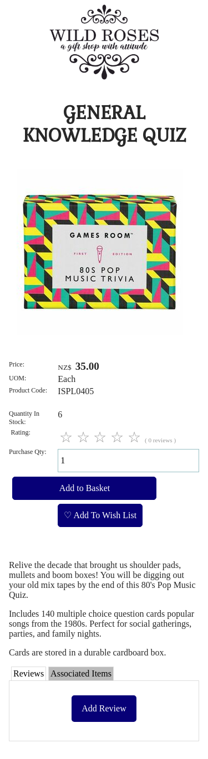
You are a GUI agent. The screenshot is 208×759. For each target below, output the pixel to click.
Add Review (104, 708)
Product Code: (28, 390)
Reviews (28, 673)
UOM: (17, 378)
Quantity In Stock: (24, 418)
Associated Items (80, 673)
